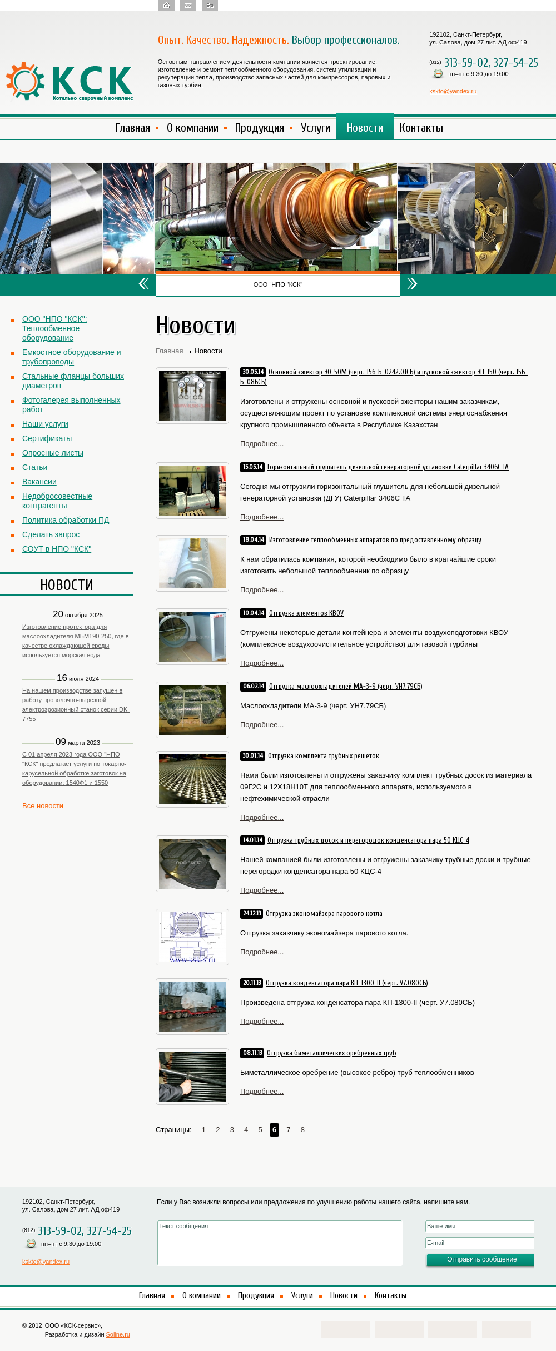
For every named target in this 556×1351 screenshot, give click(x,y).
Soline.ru (118, 1334)
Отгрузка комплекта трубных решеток (323, 756)
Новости (365, 127)
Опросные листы (52, 452)
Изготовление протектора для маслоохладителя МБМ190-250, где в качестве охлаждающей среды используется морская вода (75, 640)
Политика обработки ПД (66, 520)
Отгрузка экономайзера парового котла (324, 913)
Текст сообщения (280, 1243)
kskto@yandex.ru (452, 91)
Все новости (42, 806)
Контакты (421, 127)
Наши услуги (45, 423)
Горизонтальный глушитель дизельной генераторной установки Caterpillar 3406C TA (388, 467)
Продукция (259, 127)
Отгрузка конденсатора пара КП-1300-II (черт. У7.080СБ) (347, 983)
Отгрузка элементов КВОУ (306, 613)
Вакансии (39, 481)
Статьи (34, 467)
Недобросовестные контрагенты (57, 501)
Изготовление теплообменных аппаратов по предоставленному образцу (375, 540)
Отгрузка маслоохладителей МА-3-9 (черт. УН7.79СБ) (346, 686)
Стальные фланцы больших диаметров (73, 381)
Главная (133, 127)
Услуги (315, 127)
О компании (193, 127)
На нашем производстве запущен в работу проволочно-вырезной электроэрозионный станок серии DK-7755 (76, 704)
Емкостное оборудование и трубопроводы (71, 357)
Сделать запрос (51, 534)
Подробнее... (262, 443)
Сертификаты (47, 438)
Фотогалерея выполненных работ (71, 405)
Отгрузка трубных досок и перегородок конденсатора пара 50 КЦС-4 (368, 840)
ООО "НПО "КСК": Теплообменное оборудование (54, 328)
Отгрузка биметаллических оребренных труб (331, 1053)
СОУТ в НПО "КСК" (56, 548)
